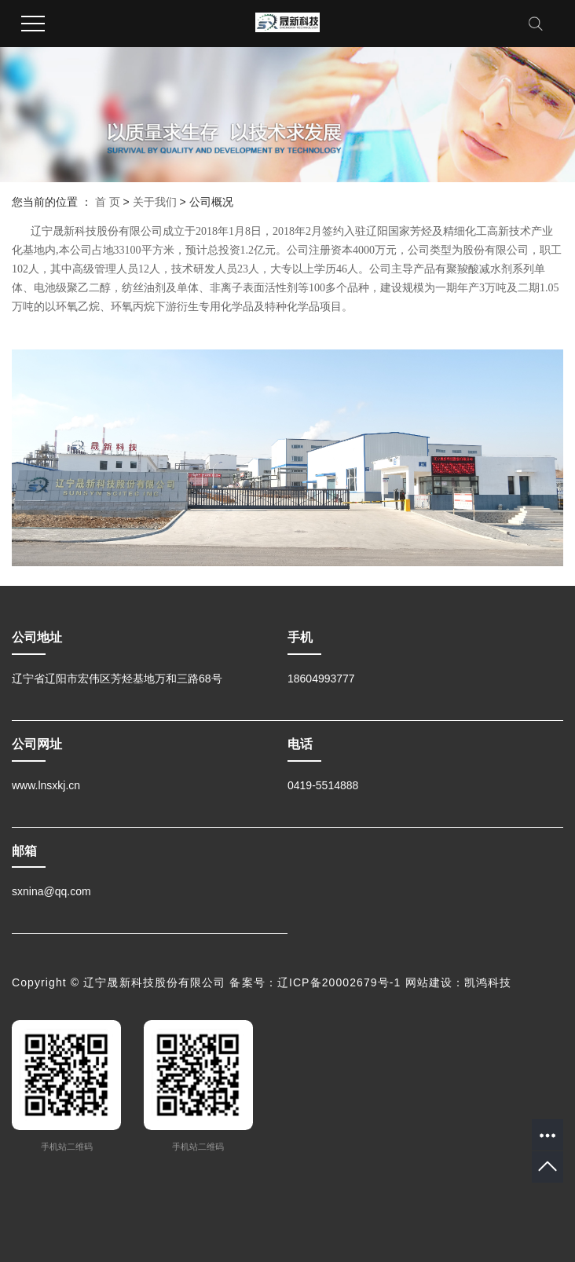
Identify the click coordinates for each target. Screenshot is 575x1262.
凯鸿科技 (487, 982)
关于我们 (155, 202)
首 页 (107, 202)
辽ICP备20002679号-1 (339, 982)
